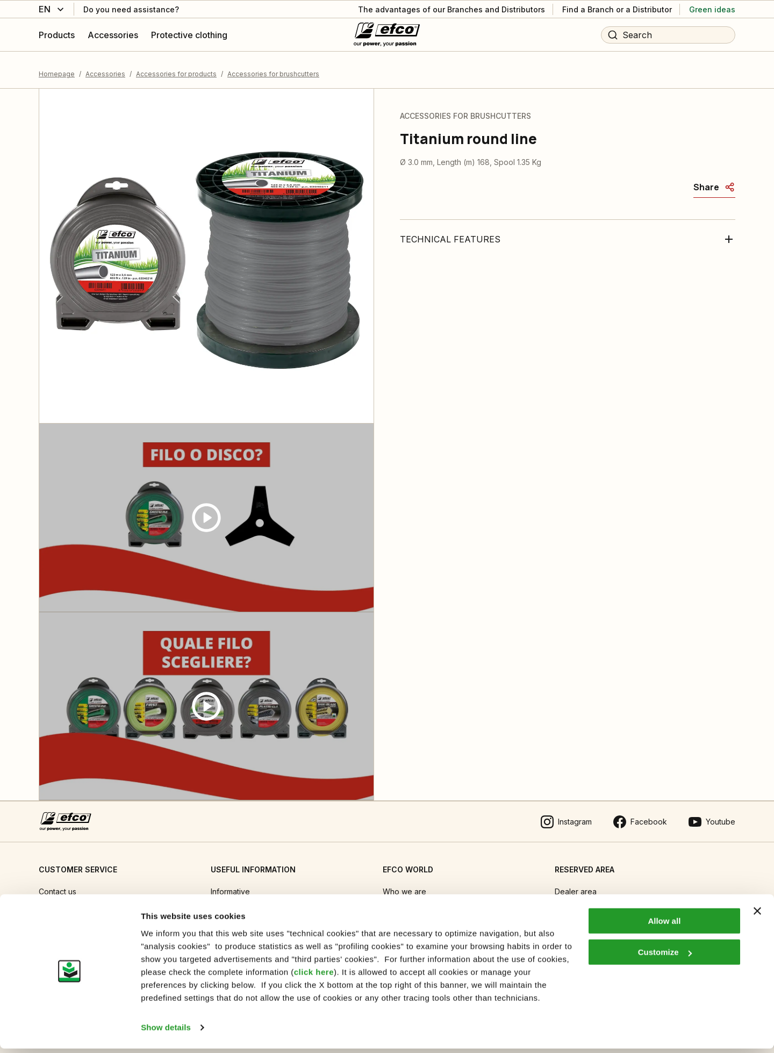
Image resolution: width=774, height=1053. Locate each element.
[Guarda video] (206, 511)
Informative (230, 885)
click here (314, 976)
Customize (665, 956)
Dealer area (576, 885)
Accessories (105, 67)
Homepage (57, 67)
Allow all (664, 925)
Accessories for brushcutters (273, 67)
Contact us (57, 885)
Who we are (404, 885)
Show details (166, 1031)
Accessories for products (176, 67)
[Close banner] (757, 915)
